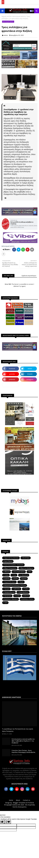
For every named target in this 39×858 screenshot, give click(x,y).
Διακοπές (7, 578)
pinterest (12, 379)
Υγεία (5, 602)
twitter (30, 369)
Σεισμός (17, 596)
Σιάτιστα (26, 596)
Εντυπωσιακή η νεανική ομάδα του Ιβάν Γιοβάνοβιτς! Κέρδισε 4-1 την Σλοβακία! (23, 741)
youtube (12, 374)
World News (26, 558)
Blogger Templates (19, 803)
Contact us (26, 800)
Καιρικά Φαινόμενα (10, 582)
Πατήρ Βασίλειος (23, 592)
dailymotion (11, 385)
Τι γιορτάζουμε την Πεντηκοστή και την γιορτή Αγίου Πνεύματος (17, 730)
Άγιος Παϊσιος (8, 561)
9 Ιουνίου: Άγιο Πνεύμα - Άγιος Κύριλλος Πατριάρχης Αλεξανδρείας (23, 751)
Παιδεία (26, 589)
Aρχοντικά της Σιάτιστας (11, 558)
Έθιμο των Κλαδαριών (26, 568)
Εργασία (24, 578)
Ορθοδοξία (17, 589)
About (18, 800)
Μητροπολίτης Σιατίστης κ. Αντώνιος (15, 585)
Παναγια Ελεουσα (9, 592)
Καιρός (22, 582)
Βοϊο (30, 572)
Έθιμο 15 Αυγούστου (10, 568)
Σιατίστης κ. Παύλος (28, 599)
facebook (12, 369)
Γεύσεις (6, 575)
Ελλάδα (16, 578)
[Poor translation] (7, 822)
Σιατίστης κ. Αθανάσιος (11, 599)
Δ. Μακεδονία (24, 575)
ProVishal (31, 803)
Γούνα (14, 575)
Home (11, 800)
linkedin (30, 374)
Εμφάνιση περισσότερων (29, 276)
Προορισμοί (7, 596)
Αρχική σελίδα (6, 16)
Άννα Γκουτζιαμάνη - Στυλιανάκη (14, 565)
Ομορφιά (7, 589)
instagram (30, 379)
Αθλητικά (7, 572)
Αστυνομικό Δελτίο (19, 16)
